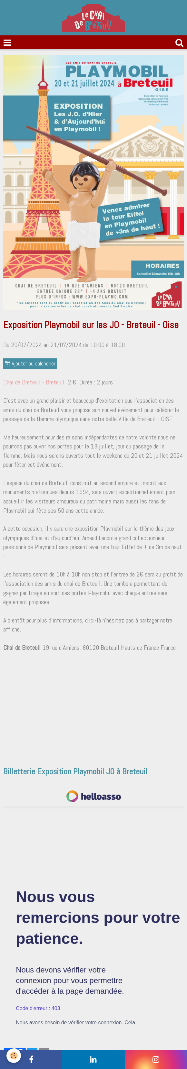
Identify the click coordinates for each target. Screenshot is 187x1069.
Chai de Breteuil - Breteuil (33, 382)
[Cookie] (13, 1055)
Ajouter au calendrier (30, 363)
